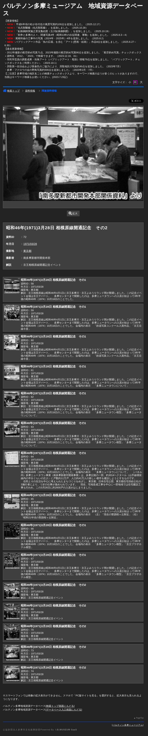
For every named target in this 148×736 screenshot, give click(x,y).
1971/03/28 (30, 243)
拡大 (73, 213)
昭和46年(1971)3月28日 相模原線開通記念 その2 (53, 584)
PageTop (139, 718)
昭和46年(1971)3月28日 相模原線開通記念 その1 (53, 279)
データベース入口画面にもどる (63, 709)
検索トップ (11, 90)
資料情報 (30, 90)
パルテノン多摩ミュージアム (128, 725)
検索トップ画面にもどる (60, 705)
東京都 (27, 250)
